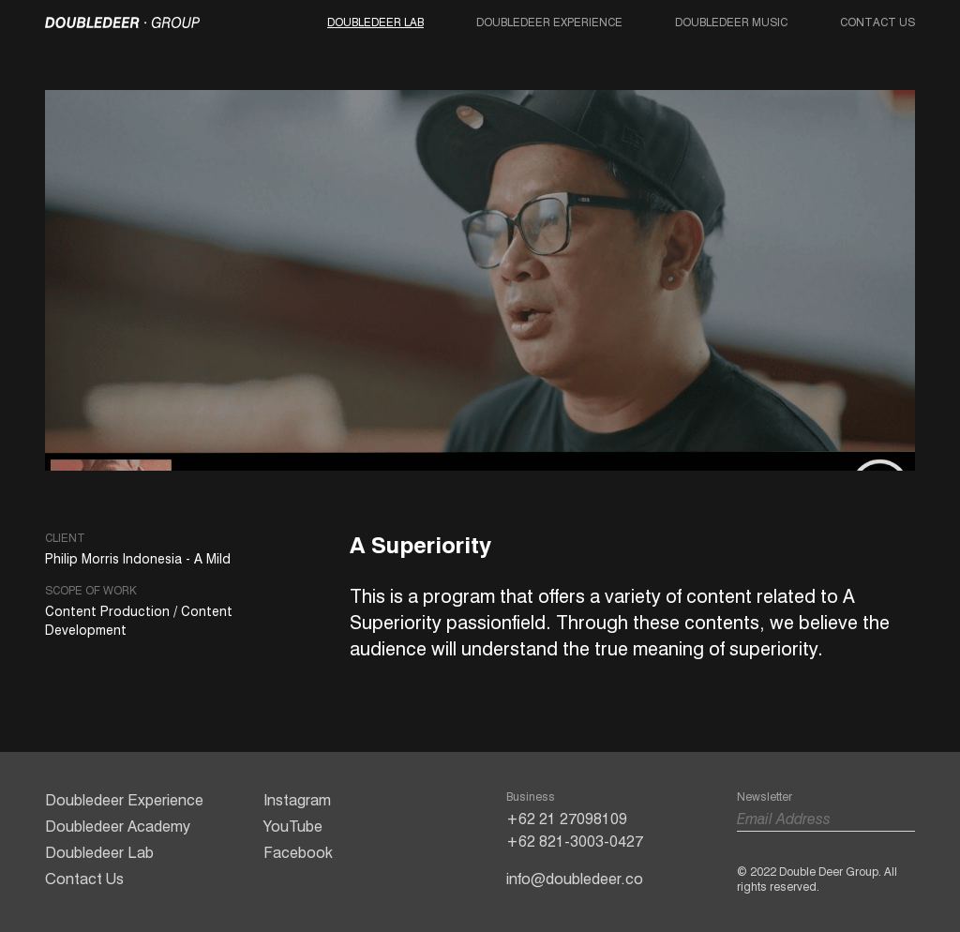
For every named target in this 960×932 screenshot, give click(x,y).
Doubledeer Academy (117, 826)
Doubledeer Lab (375, 22)
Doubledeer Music (731, 22)
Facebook (298, 853)
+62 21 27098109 (566, 819)
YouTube (292, 826)
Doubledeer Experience (549, 22)
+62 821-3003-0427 (574, 841)
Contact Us (877, 22)
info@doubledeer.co (574, 879)
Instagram (297, 800)
